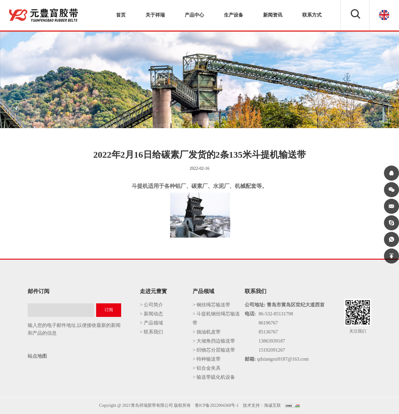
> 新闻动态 (151, 313)
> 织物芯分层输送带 (214, 349)
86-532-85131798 (276, 313)
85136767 (268, 331)
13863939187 (272, 340)
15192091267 (272, 349)
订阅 (109, 310)
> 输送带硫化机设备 (214, 377)
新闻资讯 (272, 14)
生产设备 (233, 14)
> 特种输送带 (207, 359)
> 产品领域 (151, 322)
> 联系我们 (151, 331)
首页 (121, 14)
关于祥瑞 (155, 14)
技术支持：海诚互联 (262, 405)
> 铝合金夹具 (207, 368)
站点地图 (37, 356)
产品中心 (194, 14)
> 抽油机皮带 (207, 331)
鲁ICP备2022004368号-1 (217, 405)
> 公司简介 (151, 304)
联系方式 (312, 14)
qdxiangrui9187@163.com (283, 359)
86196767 (268, 322)
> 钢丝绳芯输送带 (211, 304)
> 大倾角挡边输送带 (214, 340)
